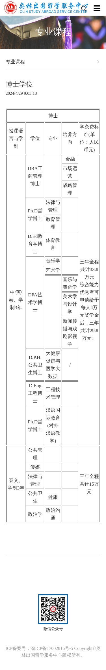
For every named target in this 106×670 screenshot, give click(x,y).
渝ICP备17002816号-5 (52, 648)
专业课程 (15, 61)
